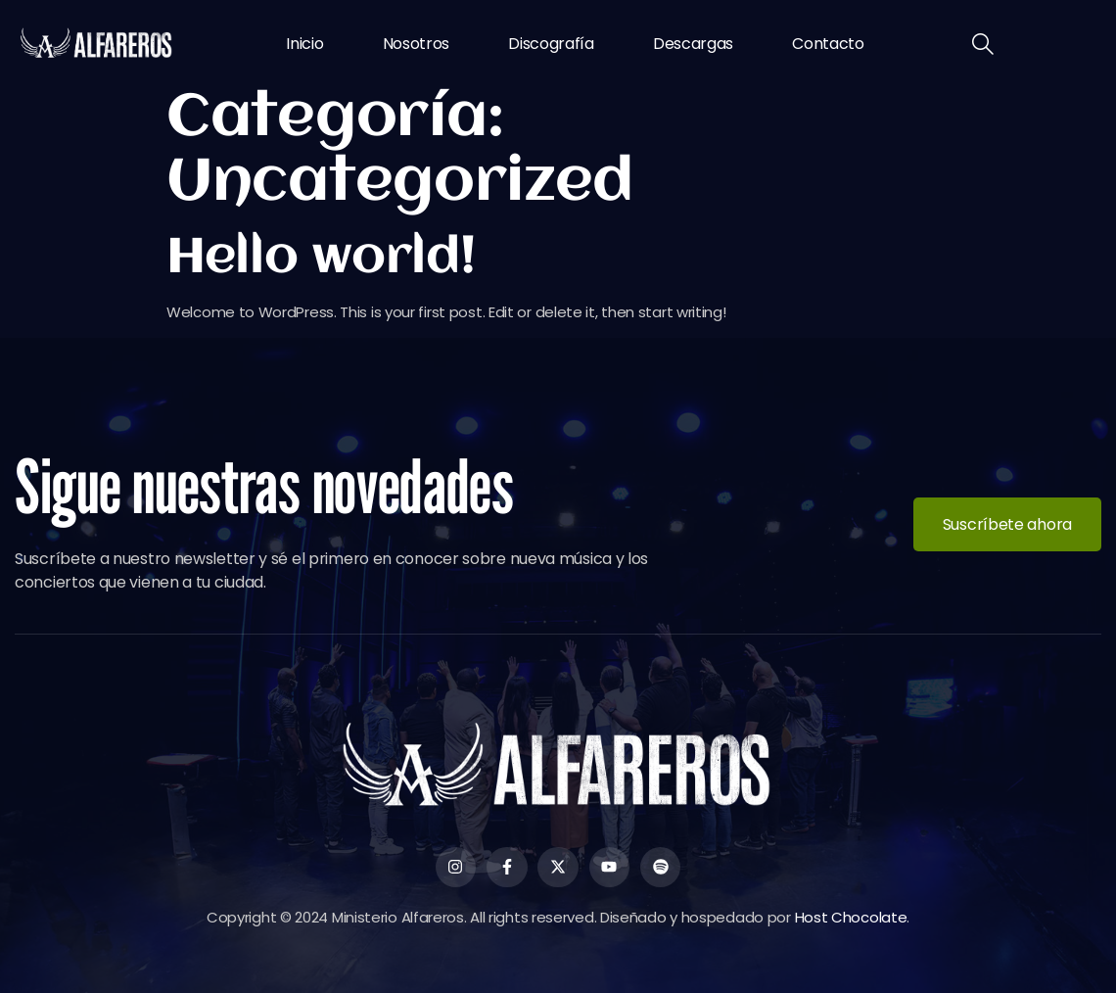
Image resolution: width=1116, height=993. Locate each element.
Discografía (551, 43)
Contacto (828, 43)
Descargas (693, 43)
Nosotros (416, 43)
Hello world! (320, 258)
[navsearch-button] (983, 46)
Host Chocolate (851, 917)
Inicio (304, 43)
